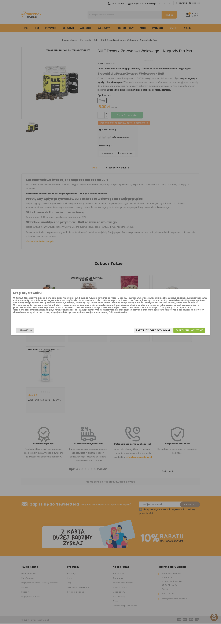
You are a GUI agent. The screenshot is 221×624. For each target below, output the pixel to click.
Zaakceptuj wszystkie (162, 330)
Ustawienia (52, 330)
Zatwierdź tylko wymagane (126, 330)
